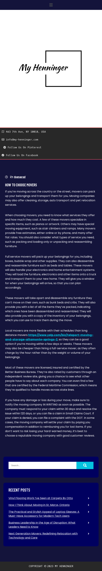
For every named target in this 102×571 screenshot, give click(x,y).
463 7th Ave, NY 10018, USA (24, 132)
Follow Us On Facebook (20, 155)
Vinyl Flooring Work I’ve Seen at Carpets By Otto (41, 498)
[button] (51, 5)
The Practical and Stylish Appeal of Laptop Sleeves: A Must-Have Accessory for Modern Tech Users (44, 514)
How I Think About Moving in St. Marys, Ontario (39, 505)
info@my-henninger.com (20, 139)
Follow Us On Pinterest (22, 147)
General (20, 177)
